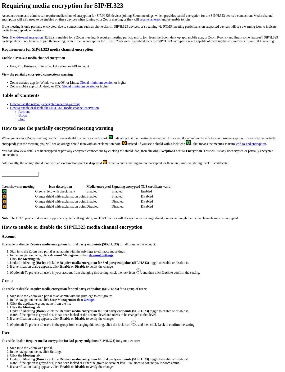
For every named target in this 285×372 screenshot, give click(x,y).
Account (24, 111)
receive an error (150, 19)
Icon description (60, 186)
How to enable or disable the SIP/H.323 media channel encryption (54, 108)
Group (22, 115)
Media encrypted (98, 186)
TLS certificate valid (155, 186)
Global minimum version (96, 82)
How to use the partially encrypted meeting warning (45, 104)
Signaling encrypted (126, 186)
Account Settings (101, 255)
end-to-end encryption (28, 37)
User (21, 119)
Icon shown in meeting (18, 186)
